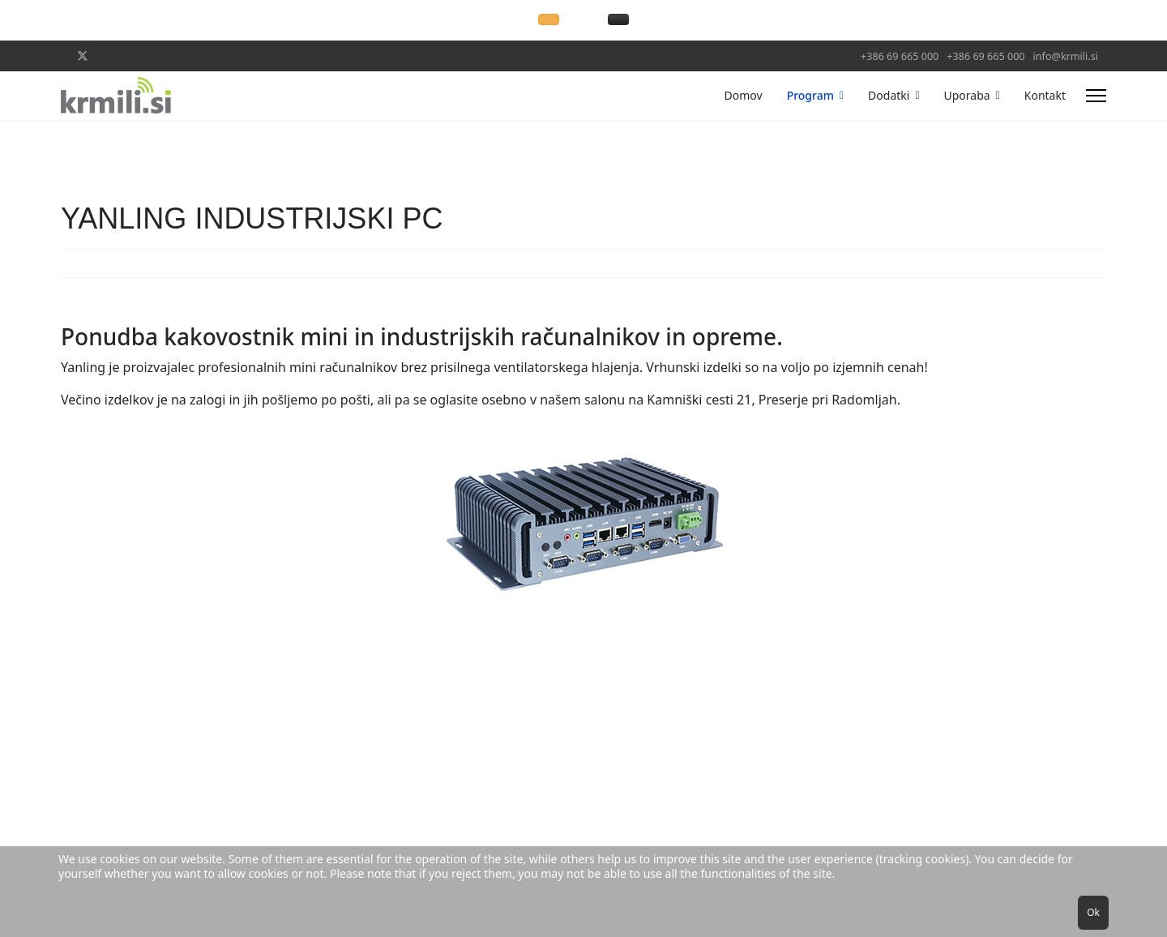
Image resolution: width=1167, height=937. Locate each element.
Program (810, 95)
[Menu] (1096, 95)
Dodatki (888, 95)
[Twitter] (82, 55)
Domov (744, 95)
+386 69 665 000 (899, 56)
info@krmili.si (1065, 56)
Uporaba (967, 95)
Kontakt (1045, 95)
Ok (1093, 912)
